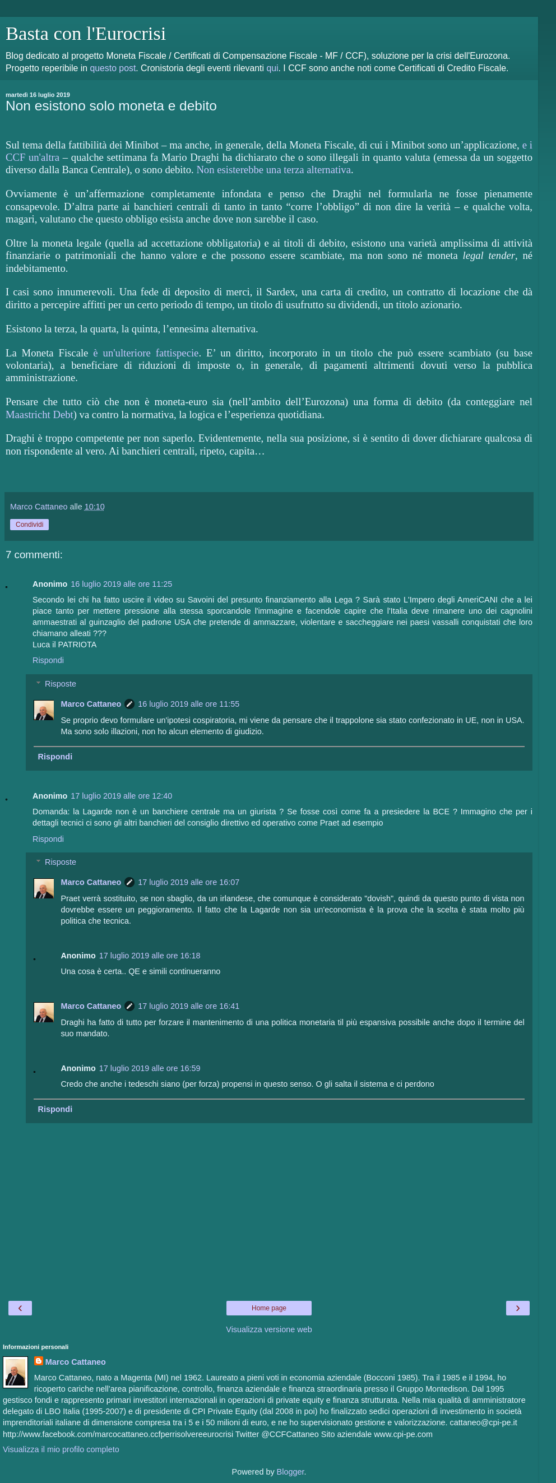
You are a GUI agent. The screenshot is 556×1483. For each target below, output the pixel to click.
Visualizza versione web (269, 1329)
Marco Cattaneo (91, 703)
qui (272, 68)
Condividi (29, 525)
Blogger (290, 1471)
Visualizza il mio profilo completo (61, 1449)
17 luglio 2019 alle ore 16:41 (188, 1006)
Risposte (60, 683)
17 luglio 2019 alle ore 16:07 (188, 882)
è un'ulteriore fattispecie (145, 353)
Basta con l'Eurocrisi (86, 33)
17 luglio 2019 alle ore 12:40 (121, 795)
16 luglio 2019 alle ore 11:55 (188, 703)
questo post (113, 68)
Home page (269, 1308)
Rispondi (48, 660)
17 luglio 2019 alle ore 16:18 (150, 955)
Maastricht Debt (39, 414)
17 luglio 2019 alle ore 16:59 (150, 1068)
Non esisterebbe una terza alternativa (273, 169)
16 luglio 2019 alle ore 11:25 (121, 584)
